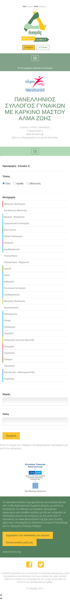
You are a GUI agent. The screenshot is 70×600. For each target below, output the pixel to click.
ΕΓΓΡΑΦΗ (42, 47)
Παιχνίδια (8, 333)
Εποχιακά (8, 242)
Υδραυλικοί (9, 365)
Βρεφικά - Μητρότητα (14, 216)
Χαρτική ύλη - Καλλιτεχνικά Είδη (19, 372)
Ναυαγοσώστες (11, 307)
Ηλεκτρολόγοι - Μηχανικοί (16, 262)
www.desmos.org (12, 551)
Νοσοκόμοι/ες (10, 314)
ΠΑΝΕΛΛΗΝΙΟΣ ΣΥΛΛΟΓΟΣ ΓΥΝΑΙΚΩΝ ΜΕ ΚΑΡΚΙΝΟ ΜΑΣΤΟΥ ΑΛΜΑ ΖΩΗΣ (35, 108)
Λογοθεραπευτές (12, 294)
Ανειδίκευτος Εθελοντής (15, 210)
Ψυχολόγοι (9, 378)
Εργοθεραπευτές (12, 249)
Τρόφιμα (8, 359)
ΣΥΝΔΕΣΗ (28, 47)
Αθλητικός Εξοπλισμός (14, 204)
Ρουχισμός (9, 346)
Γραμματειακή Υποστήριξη (16, 223)
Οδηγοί (7, 320)
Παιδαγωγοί (9, 326)
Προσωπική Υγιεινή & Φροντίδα (19, 340)
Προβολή (11, 435)
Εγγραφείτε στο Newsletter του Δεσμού (27, 535)
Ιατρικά (7, 268)
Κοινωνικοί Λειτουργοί (15, 288)
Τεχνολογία (9, 352)
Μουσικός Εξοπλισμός (14, 301)
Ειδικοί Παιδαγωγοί (13, 236)
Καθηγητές (9, 281)
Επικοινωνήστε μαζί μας (19, 542)
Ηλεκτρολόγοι (10, 255)
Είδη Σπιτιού (10, 229)
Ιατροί (7, 275)
